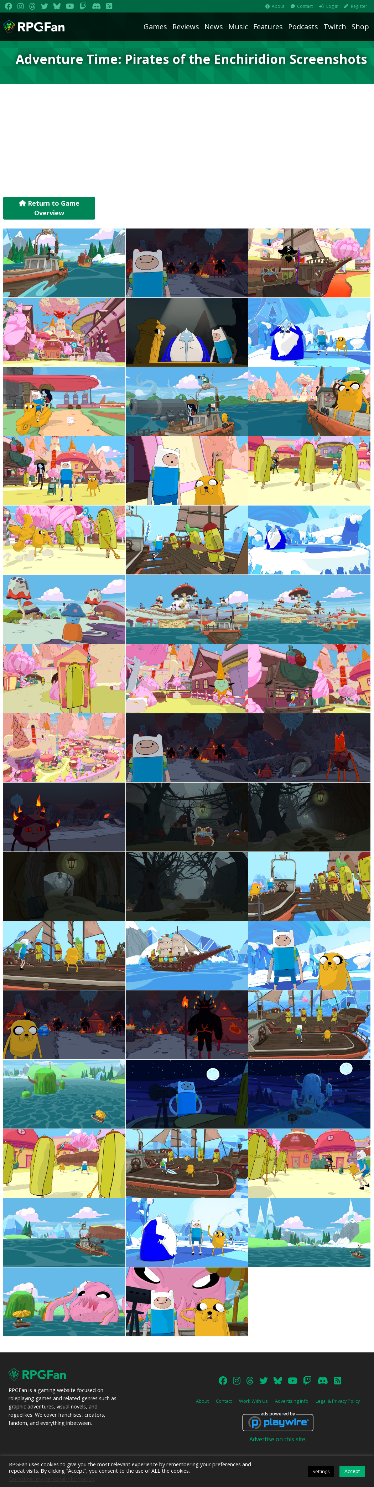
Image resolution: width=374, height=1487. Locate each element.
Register (359, 6)
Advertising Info (291, 1401)
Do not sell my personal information (51, 1478)
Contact (305, 6)
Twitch (334, 26)
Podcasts (303, 26)
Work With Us (253, 1401)
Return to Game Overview (49, 208)
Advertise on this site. (277, 1439)
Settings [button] (321, 1471)
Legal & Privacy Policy (338, 1401)
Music (238, 26)
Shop (360, 26)
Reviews (185, 26)
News (213, 26)
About (278, 6)
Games (155, 26)
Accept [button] (352, 1471)
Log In (332, 6)
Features (268, 26)
